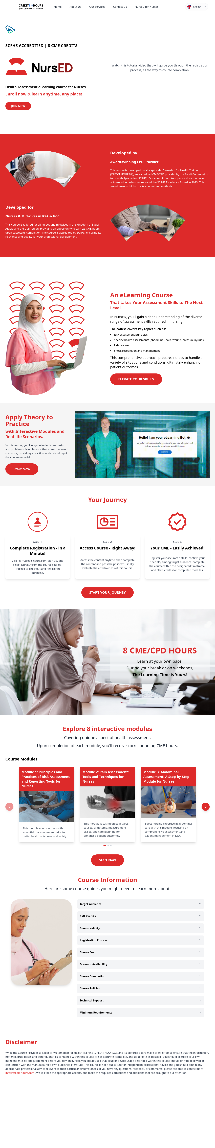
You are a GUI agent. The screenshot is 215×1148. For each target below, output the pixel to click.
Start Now (21, 469)
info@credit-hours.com (19, 1073)
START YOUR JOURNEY (107, 592)
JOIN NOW (18, 106)
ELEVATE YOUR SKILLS (136, 379)
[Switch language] (196, 6)
